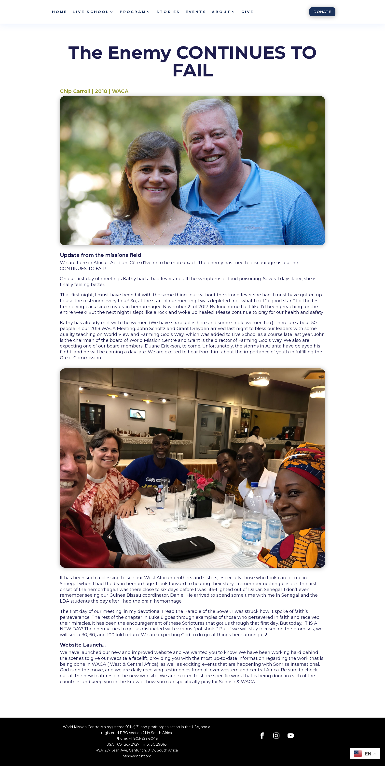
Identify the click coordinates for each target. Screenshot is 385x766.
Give (247, 12)
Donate (322, 11)
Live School (91, 12)
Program (133, 12)
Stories (168, 12)
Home (60, 12)
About (221, 12)
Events (196, 12)
